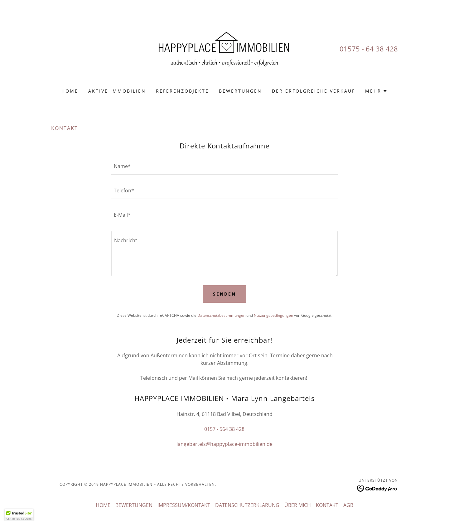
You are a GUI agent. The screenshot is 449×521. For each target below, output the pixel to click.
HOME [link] (69, 91)
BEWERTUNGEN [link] (240, 91)
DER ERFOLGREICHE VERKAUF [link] (313, 91)
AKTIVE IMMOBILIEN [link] (117, 91)
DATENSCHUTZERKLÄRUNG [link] (247, 505)
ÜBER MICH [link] (297, 505)
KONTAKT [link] (327, 505)
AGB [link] (348, 505)
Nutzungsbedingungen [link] (273, 315)
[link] (224, 48)
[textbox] (224, 166)
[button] (376, 91)
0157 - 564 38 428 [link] (224, 429)
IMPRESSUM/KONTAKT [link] (183, 505)
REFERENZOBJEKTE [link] (182, 91)
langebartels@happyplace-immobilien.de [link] (224, 444)
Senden (224, 294)
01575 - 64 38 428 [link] (369, 48)
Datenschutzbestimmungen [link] (221, 315)
